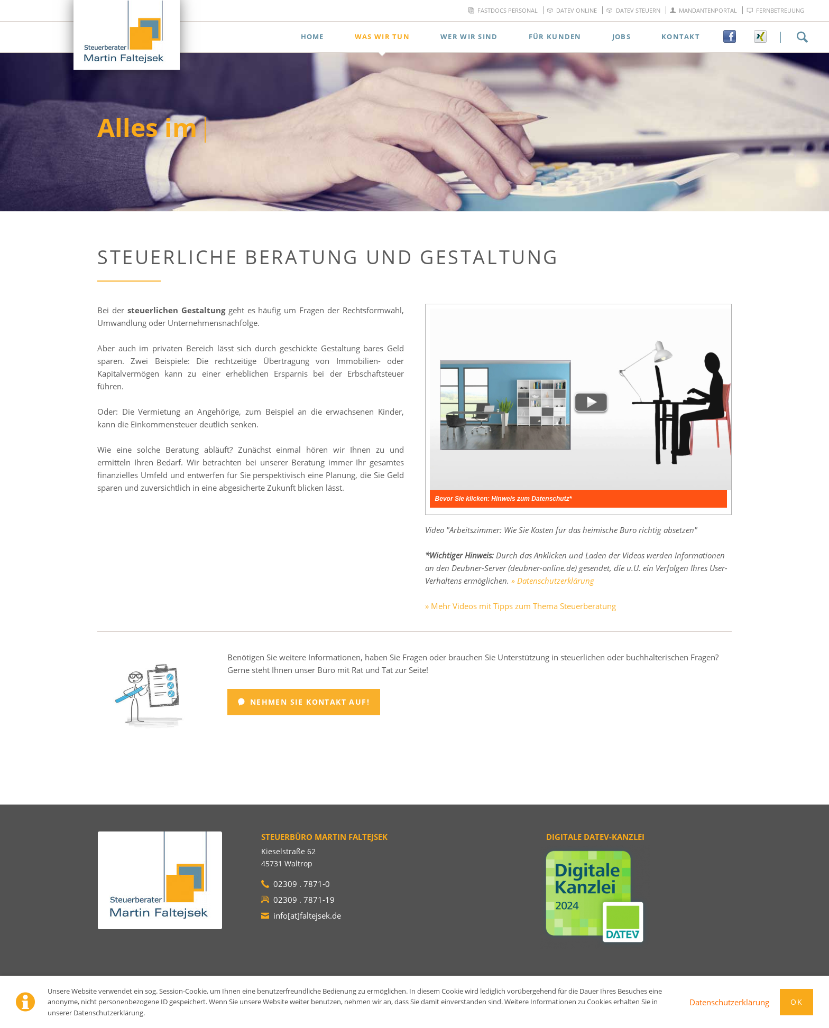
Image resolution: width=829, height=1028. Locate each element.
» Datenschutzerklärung (552, 580)
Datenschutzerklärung (729, 1002)
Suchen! (802, 37)
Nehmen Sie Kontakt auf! (308, 702)
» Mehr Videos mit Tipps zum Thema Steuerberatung (520, 606)
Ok (796, 1002)
